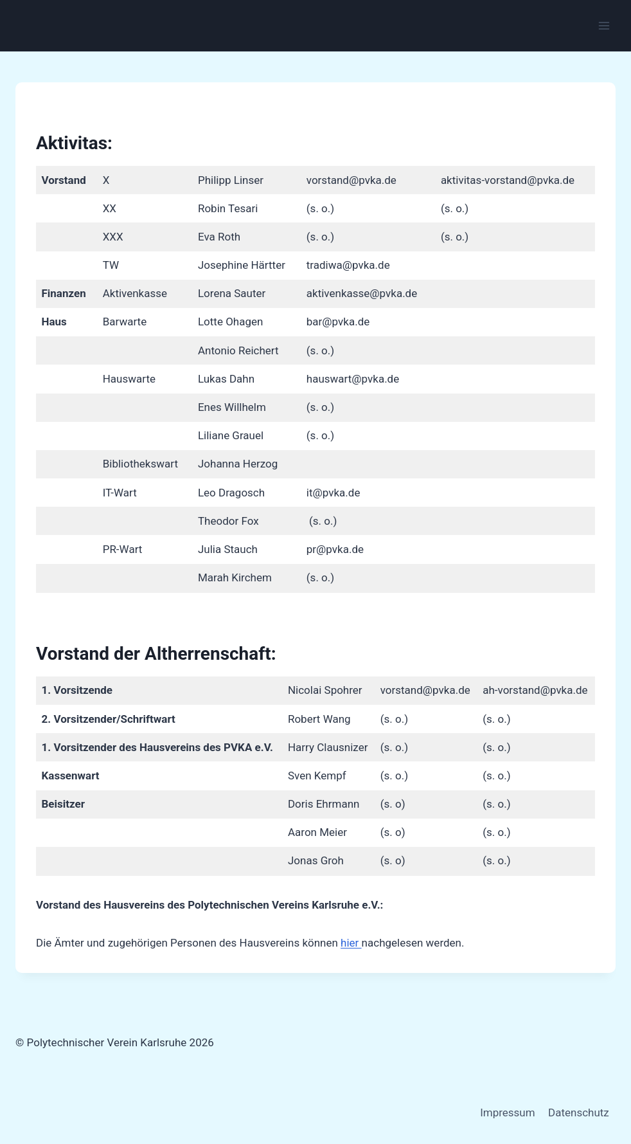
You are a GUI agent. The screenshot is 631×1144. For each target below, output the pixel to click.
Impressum (507, 1112)
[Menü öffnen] (604, 25)
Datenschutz (578, 1112)
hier (351, 942)
